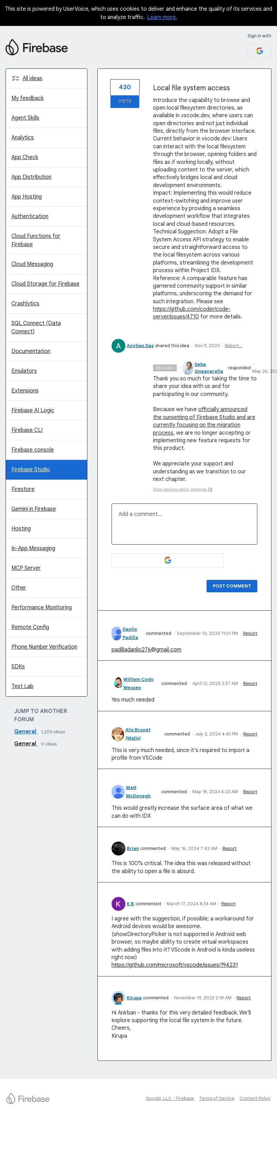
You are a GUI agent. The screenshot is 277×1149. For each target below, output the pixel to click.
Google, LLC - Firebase (170, 1098)
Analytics (22, 137)
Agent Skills (25, 117)
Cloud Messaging (32, 264)
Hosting (21, 528)
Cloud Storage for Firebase (45, 283)
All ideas (32, 78)
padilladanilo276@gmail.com (146, 649)
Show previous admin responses (182, 489)
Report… (233, 346)
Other (18, 587)
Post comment (232, 586)
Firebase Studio (30, 469)
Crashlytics (25, 303)
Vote (124, 101)
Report (250, 633)
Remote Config (30, 627)
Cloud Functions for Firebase (35, 240)
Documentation (30, 351)
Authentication (29, 216)
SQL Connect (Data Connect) (36, 327)
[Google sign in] (259, 51)
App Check (24, 157)
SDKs (18, 666)
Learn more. (162, 17)
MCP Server (26, 568)
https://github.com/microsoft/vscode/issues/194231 (175, 965)
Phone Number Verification (44, 646)
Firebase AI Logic (32, 410)
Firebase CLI (26, 430)
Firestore (23, 489)
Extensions (25, 390)
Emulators (24, 371)
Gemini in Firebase (33, 509)
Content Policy (255, 1098)
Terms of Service (217, 1098)
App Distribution (31, 177)
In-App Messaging (33, 548)
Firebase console (32, 449)
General (26, 731)
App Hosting (26, 196)
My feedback (27, 98)
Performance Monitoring (41, 607)
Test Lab (22, 686)
